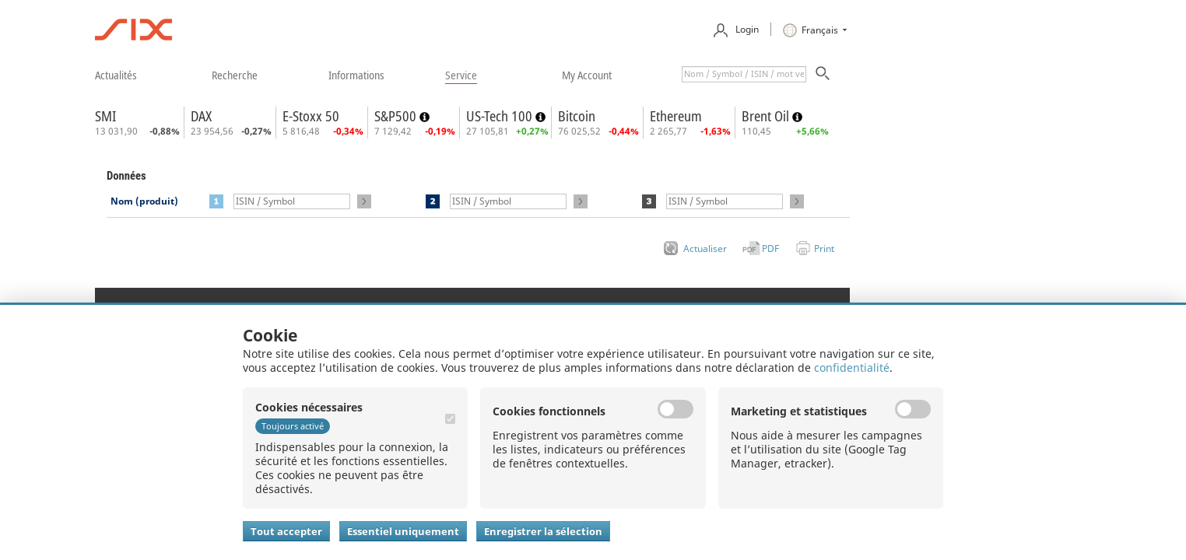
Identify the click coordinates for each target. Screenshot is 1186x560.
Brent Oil (767, 116)
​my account (587, 74)
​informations (356, 74)
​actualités (116, 74)
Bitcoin (576, 116)
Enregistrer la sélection (543, 531)
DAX (201, 116)
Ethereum (676, 116)
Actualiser (705, 248)
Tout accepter (286, 531)
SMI (105, 116)
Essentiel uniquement (403, 531)
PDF (770, 248)
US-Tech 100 (500, 116)
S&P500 (396, 116)
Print (824, 248)
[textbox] (744, 74)
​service (461, 74)
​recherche (235, 74)
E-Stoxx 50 (310, 116)
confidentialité (852, 367)
